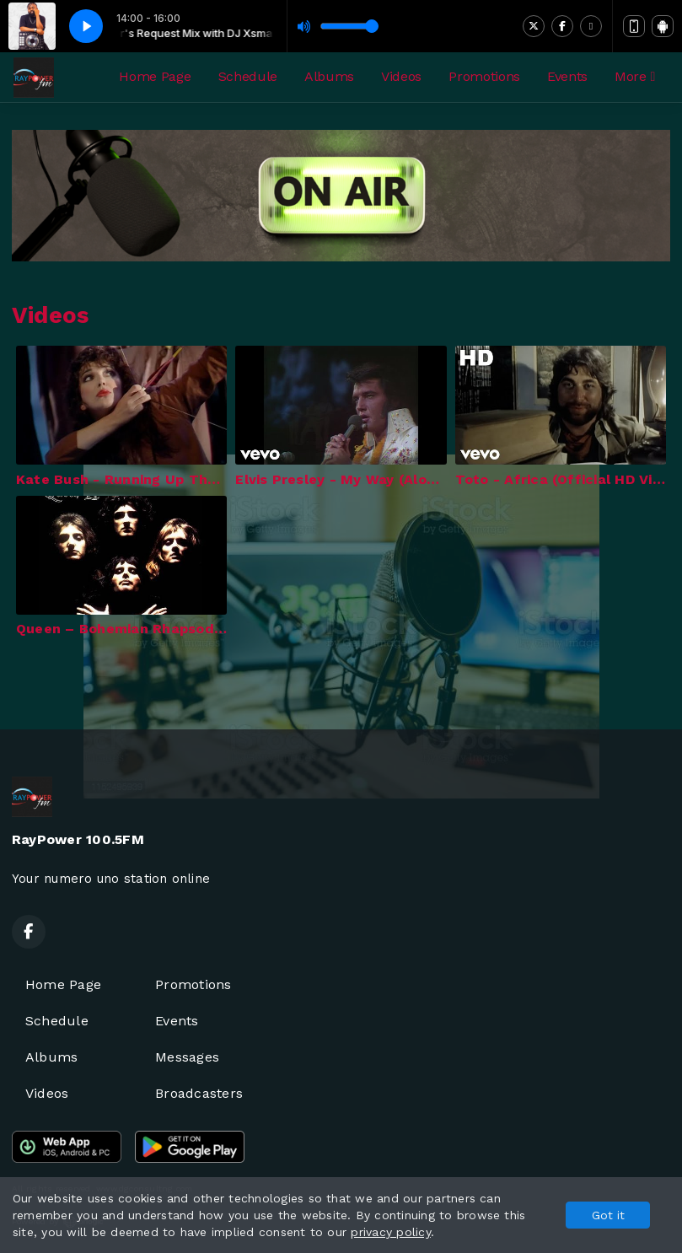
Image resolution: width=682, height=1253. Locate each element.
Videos (401, 76)
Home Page (155, 76)
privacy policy (390, 1232)
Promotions (484, 76)
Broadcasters (199, 1093)
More (635, 76)
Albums (329, 76)
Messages (187, 1057)
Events (567, 76)
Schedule (247, 76)
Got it (608, 1215)
